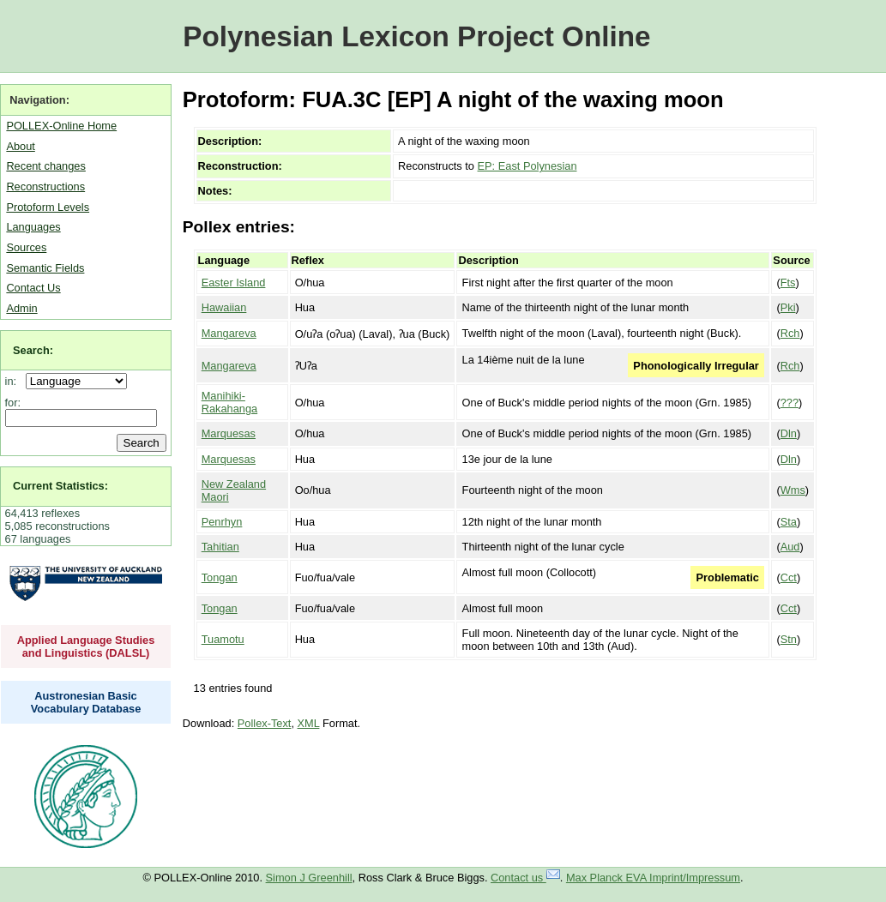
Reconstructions (45, 186)
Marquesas (229, 433)
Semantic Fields (45, 268)
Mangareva (229, 333)
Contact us (525, 877)
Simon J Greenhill (309, 877)
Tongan (220, 577)
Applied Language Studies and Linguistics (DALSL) (86, 646)
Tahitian (220, 546)
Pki (788, 307)
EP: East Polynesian (527, 165)
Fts (788, 282)
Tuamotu (223, 639)
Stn (789, 639)
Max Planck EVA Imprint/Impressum (653, 877)
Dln (789, 433)
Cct (789, 577)
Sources (26, 247)
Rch (790, 333)
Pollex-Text (265, 723)
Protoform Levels (47, 207)
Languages (33, 226)
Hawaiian (224, 307)
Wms (793, 490)
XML (309, 723)
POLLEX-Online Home (61, 125)
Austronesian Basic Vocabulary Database (86, 702)
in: (14, 381)
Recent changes (45, 165)
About (20, 146)
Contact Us (33, 287)
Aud (790, 546)
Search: (33, 350)
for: (13, 402)
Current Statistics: (60, 485)
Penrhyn (222, 521)
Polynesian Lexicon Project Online (416, 36)
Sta (789, 521)
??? (790, 402)
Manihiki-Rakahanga (229, 402)
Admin (21, 308)
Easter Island (234, 282)
